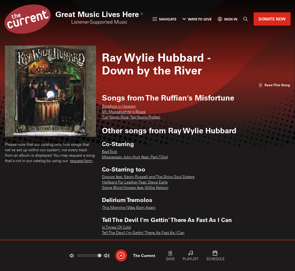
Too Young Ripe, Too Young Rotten (131, 117)
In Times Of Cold (116, 228)
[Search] (245, 19)
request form (81, 161)
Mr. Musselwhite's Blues (124, 112)
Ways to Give (197, 19)
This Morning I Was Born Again (129, 208)
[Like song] (274, 85)
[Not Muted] (71, 255)
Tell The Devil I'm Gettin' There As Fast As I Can (143, 233)
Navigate (164, 19)
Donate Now (272, 18)
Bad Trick (109, 152)
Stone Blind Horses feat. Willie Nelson (135, 188)
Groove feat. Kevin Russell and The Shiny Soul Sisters (148, 177)
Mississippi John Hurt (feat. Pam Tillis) (135, 157)
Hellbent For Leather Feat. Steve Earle (135, 183)
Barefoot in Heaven (119, 107)
